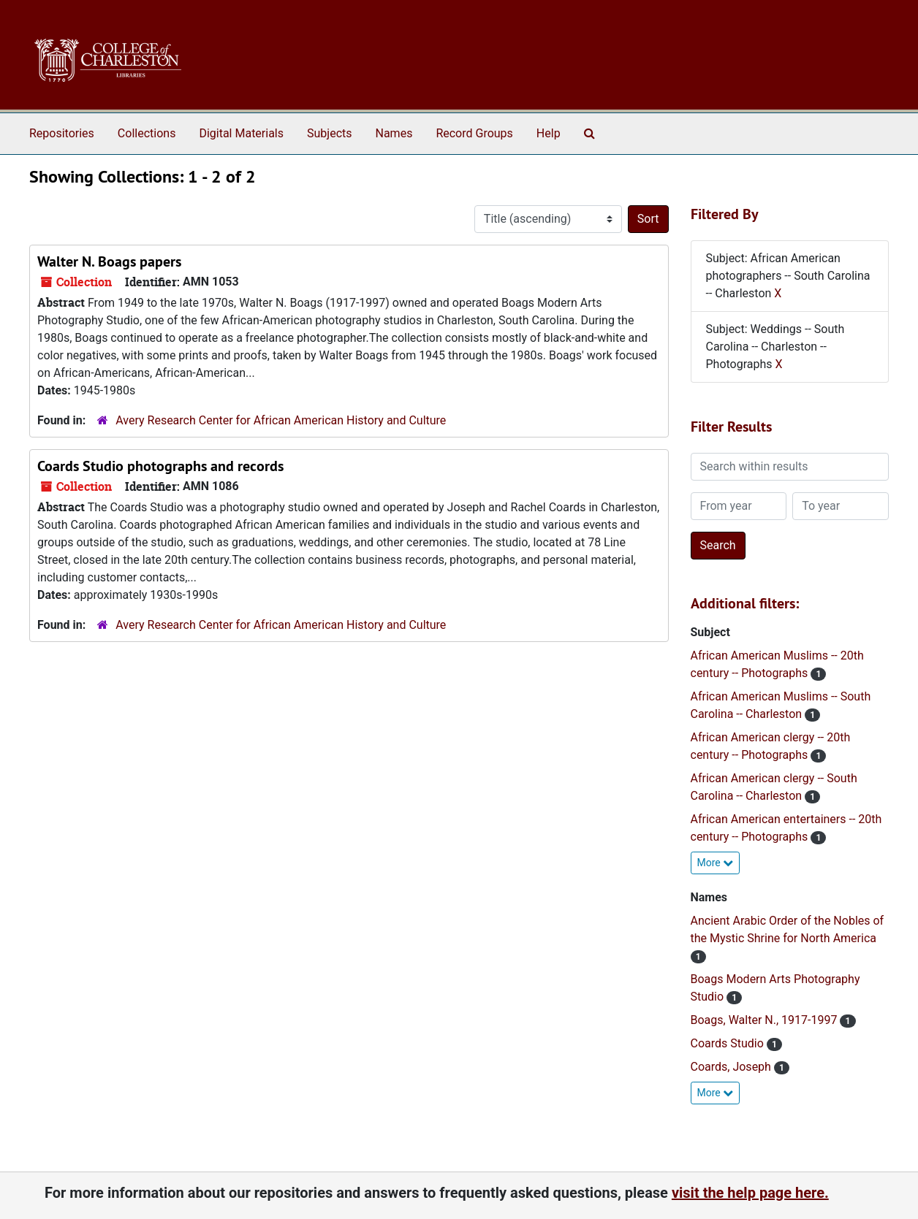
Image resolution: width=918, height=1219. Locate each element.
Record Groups (474, 133)
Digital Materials (241, 133)
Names (394, 133)
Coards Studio (729, 1043)
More (715, 862)
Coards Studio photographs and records (160, 465)
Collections (147, 133)
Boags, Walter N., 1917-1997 (766, 1020)
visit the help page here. (750, 1192)
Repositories (61, 133)
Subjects (329, 133)
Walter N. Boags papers (109, 261)
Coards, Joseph (732, 1067)
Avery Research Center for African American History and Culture (280, 420)
